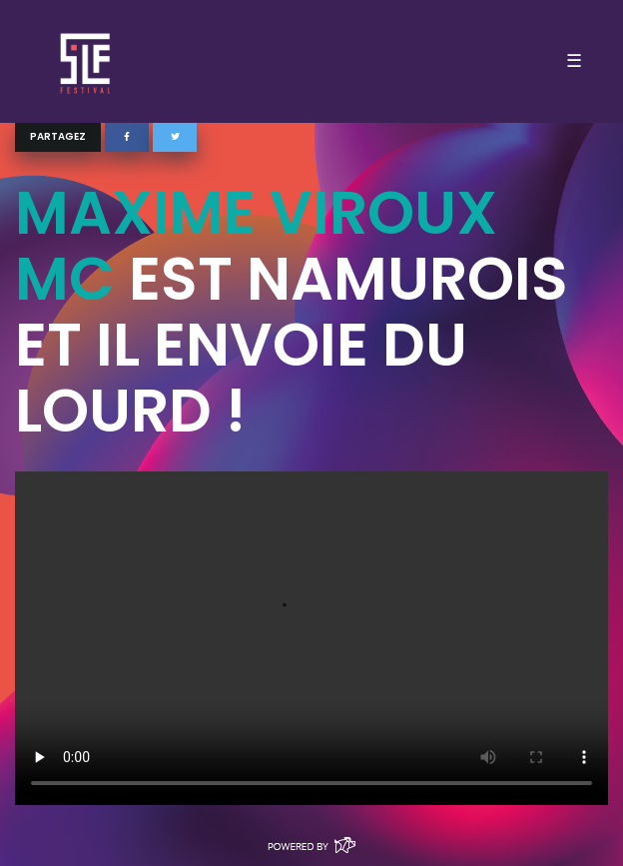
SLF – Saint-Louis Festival (86, 61)
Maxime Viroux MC (256, 246)
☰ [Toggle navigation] (574, 61)
